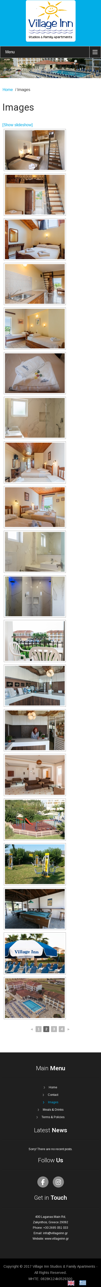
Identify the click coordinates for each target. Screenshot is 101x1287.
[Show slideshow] (17, 125)
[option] (84, 1282)
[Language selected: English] (79, 1283)
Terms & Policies (53, 1117)
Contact (53, 1095)
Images (53, 1102)
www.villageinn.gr (57, 1238)
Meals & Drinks (53, 1109)
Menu (10, 52)
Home (7, 90)
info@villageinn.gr (55, 1233)
